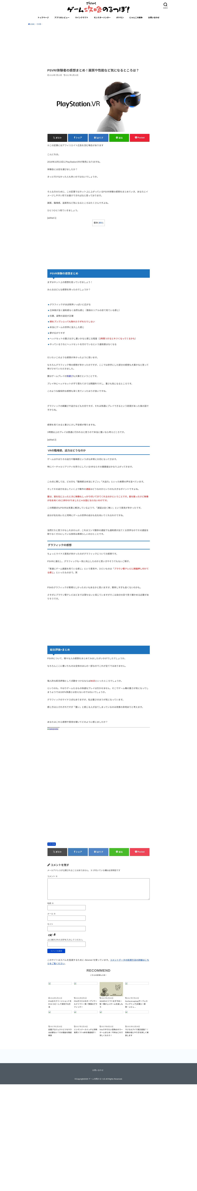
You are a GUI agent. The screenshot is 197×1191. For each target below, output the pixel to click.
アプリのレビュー (61, 18)
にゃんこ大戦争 (136, 18)
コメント (52, 876)
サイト (50, 924)
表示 (101, 223)
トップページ (43, 18)
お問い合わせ (153, 18)
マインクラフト (81, 18)
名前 (50, 903)
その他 (52, 844)
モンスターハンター (102, 18)
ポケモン (120, 18)
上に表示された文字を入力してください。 (65, 940)
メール (51, 914)
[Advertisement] (98, 46)
